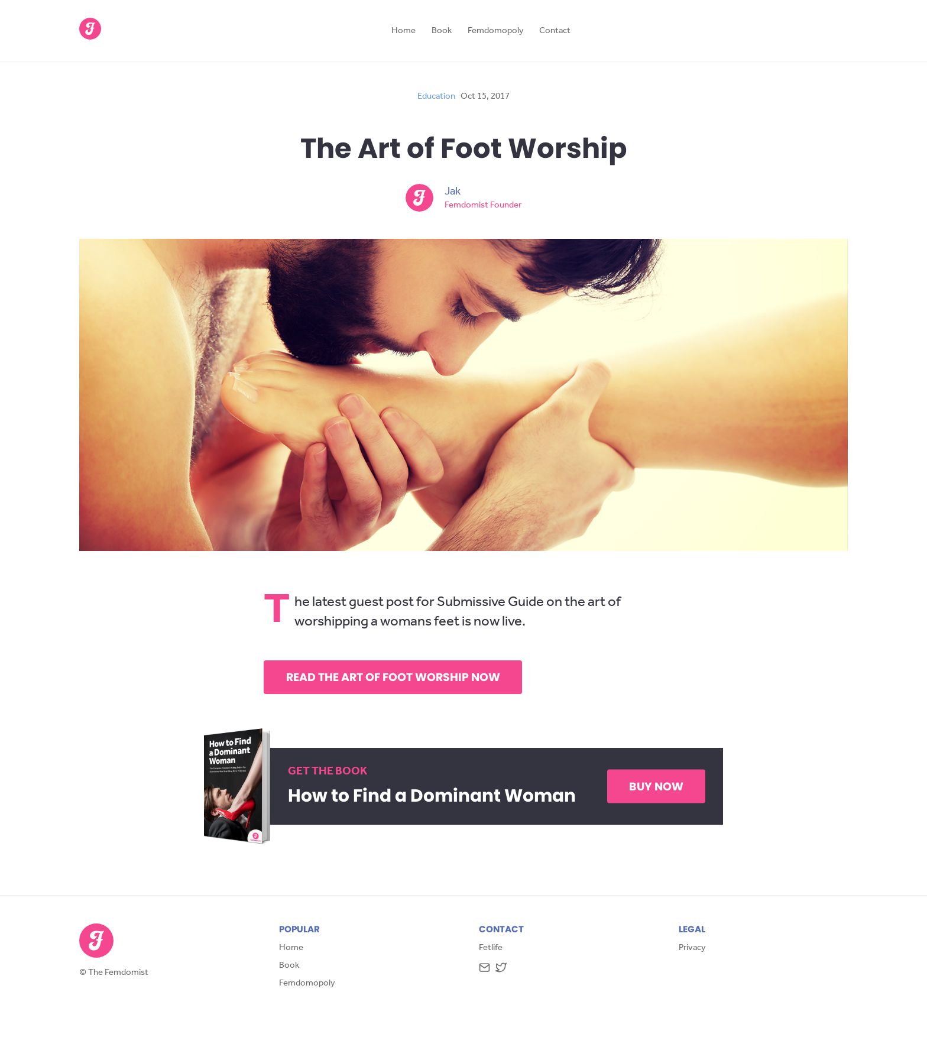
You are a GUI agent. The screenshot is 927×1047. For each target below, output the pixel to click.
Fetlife (491, 948)
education (436, 97)
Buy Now (656, 787)
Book (442, 31)
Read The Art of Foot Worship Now (393, 677)
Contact (555, 31)
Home (403, 31)
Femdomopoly (496, 31)
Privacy (692, 948)
